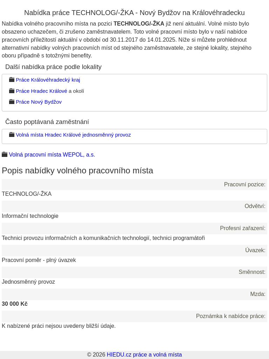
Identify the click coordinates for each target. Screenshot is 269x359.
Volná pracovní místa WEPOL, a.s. (52, 155)
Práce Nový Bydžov (39, 102)
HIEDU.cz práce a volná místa (144, 355)
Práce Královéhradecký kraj (48, 80)
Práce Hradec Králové (41, 91)
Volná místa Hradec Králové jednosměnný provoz (73, 135)
